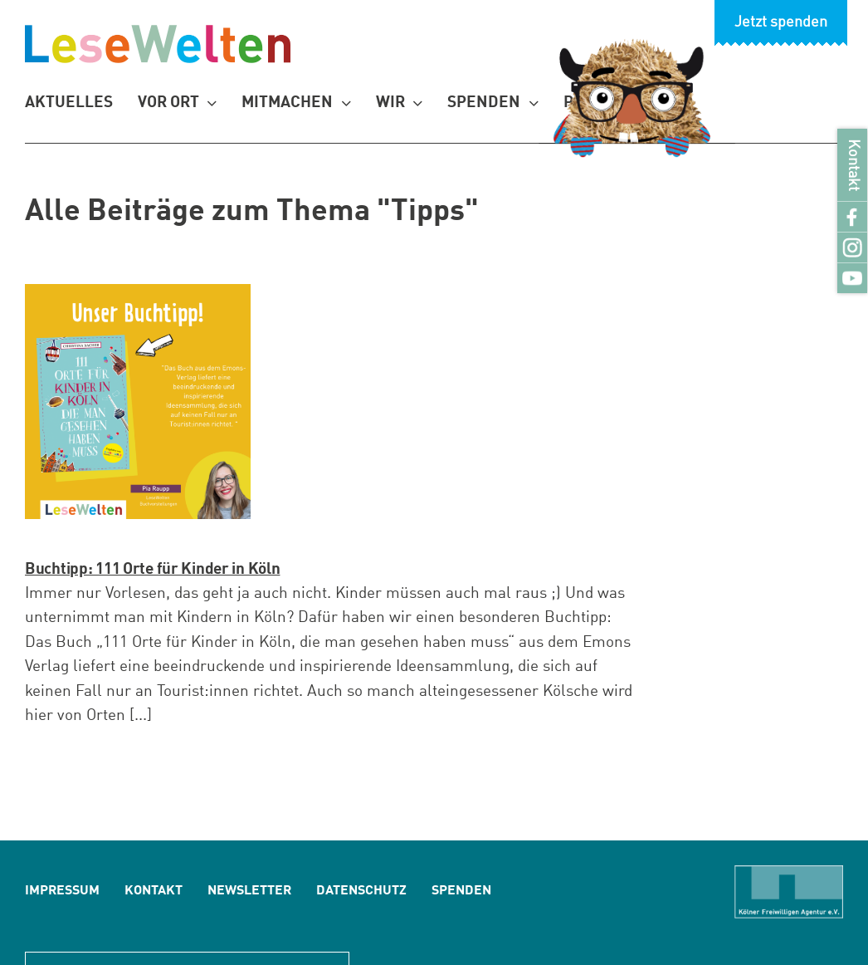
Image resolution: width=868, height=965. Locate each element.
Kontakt (853, 165)
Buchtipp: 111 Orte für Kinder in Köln (152, 569)
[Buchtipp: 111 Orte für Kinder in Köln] (138, 401)
